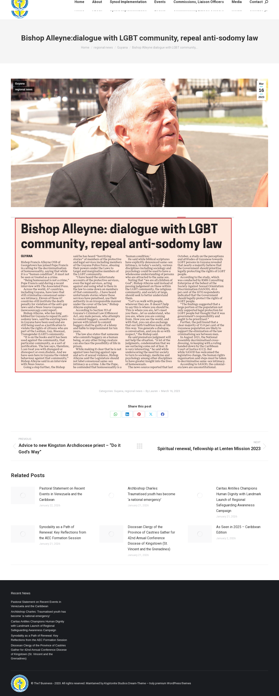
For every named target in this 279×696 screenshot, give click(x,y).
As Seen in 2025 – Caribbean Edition (238, 530)
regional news (23, 89)
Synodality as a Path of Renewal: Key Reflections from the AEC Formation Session (62, 532)
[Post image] (23, 495)
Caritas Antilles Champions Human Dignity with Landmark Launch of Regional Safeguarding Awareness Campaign (238, 499)
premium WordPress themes (173, 683)
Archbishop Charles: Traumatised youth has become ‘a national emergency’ (151, 494)
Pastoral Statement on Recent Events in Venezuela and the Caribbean (62, 494)
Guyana (20, 83)
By (152, 391)
